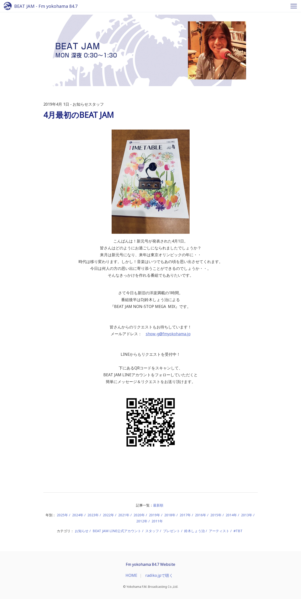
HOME (131, 575)
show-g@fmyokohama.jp (168, 333)
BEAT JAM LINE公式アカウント (117, 530)
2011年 (157, 521)
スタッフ (152, 530)
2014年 (231, 515)
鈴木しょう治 (194, 530)
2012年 (141, 521)
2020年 (139, 515)
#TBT (238, 530)
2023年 (93, 515)
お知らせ (81, 530)
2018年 (169, 515)
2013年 (246, 515)
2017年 (185, 515)
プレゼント (171, 530)
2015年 (216, 515)
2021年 (123, 515)
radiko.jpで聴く (159, 575)
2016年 (200, 515)
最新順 (158, 505)
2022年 (108, 515)
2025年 (62, 515)
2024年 (77, 515)
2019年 (154, 515)
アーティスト (219, 530)
